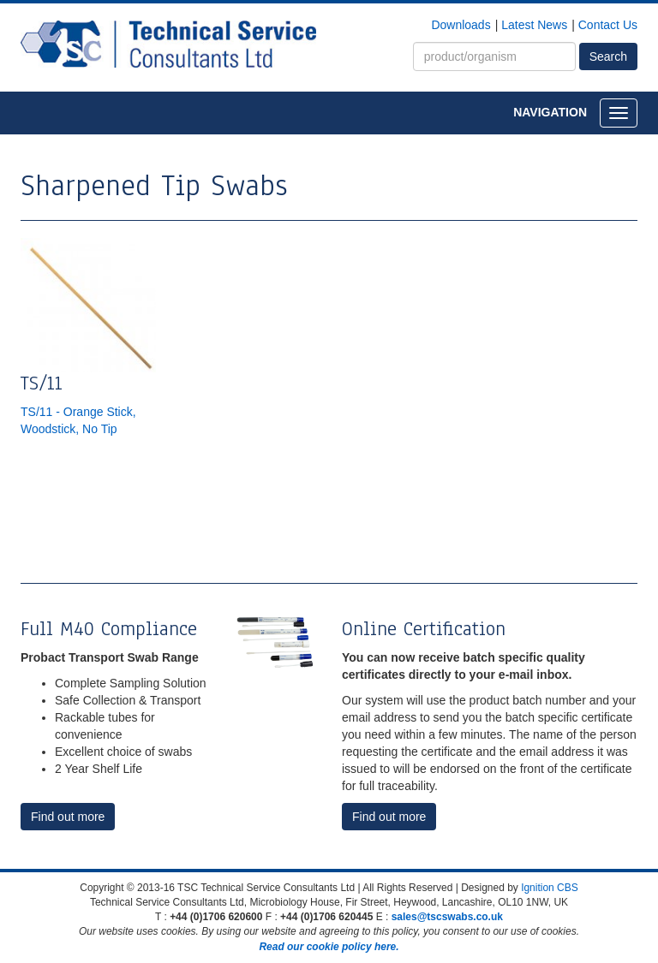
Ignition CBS (549, 888)
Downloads (460, 25)
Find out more (68, 816)
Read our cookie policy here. (328, 947)
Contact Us (607, 25)
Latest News (534, 25)
